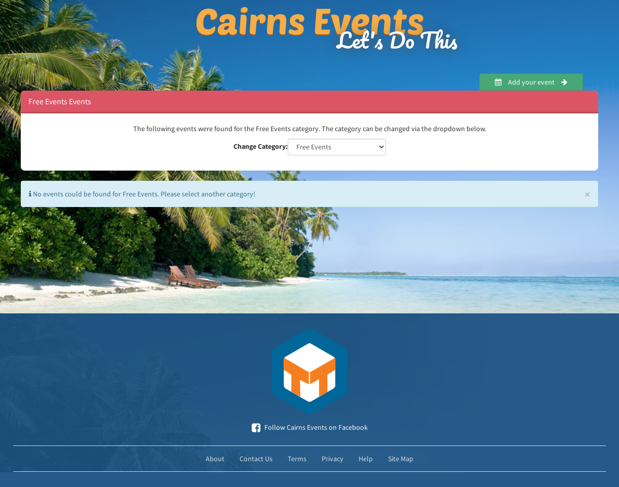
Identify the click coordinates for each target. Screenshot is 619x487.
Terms (297, 458)
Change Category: (261, 146)
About (215, 458)
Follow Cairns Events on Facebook (310, 427)
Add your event (531, 82)
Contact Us (256, 458)
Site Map (400, 458)
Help (366, 458)
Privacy (332, 458)
